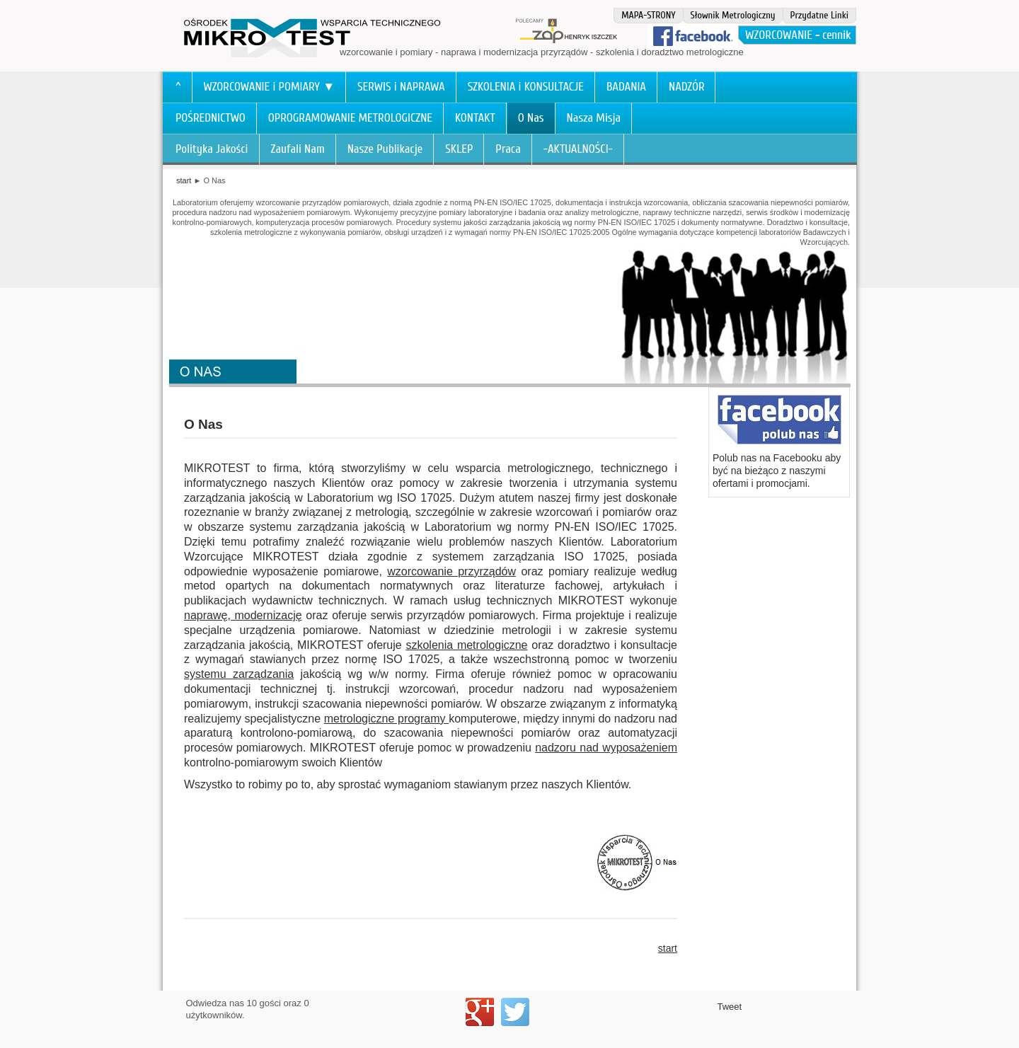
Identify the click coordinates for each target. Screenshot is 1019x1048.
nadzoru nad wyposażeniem (606, 748)
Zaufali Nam (298, 149)
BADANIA (626, 86)
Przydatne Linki (819, 15)
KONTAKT (475, 118)
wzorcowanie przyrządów (451, 571)
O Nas (531, 118)
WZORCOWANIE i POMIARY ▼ (269, 86)
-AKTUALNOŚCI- (578, 149)
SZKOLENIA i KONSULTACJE (526, 86)
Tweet (730, 1006)
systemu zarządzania (239, 674)
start (183, 180)
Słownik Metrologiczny (733, 15)
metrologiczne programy (386, 719)
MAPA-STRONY (648, 15)
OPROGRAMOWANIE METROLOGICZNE (350, 118)
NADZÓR (687, 86)
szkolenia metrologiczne (466, 645)
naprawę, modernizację (243, 615)
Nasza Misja (594, 118)
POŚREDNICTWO (210, 118)
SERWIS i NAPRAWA (401, 86)
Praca (508, 149)
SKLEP (459, 149)
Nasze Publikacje (385, 149)
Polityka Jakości (211, 149)
